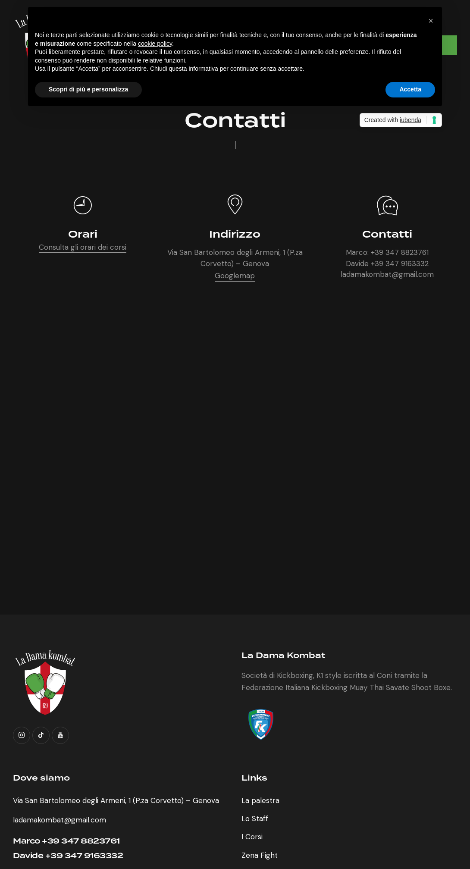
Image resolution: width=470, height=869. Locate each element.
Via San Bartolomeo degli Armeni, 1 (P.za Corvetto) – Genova (116, 800)
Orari (82, 235)
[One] (235, 470)
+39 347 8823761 (400, 252)
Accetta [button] (410, 89)
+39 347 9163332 (400, 263)
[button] (431, 21)
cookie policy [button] (155, 43)
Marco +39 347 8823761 (66, 841)
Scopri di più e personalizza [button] (88, 89)
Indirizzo (234, 235)
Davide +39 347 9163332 (68, 856)
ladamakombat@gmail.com (387, 274)
